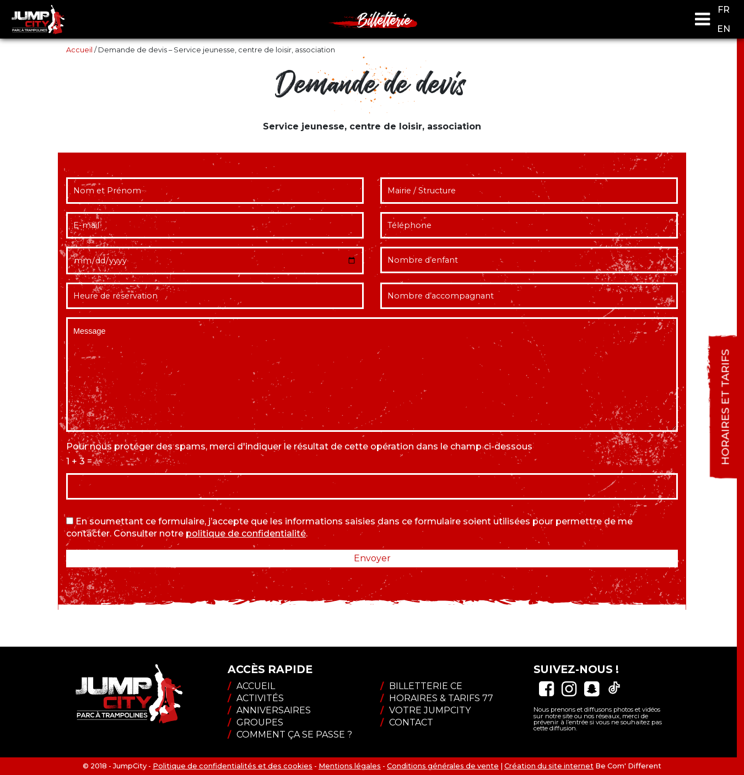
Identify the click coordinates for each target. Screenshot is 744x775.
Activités (256, 698)
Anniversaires (269, 710)
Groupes (255, 722)
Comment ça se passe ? (290, 734)
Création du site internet (549, 766)
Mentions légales (350, 766)
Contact (406, 722)
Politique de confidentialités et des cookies (232, 766)
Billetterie (384, 19)
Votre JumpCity (425, 710)
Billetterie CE (421, 686)
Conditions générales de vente (443, 766)
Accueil (79, 50)
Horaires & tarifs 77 (436, 698)
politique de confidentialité (246, 533)
